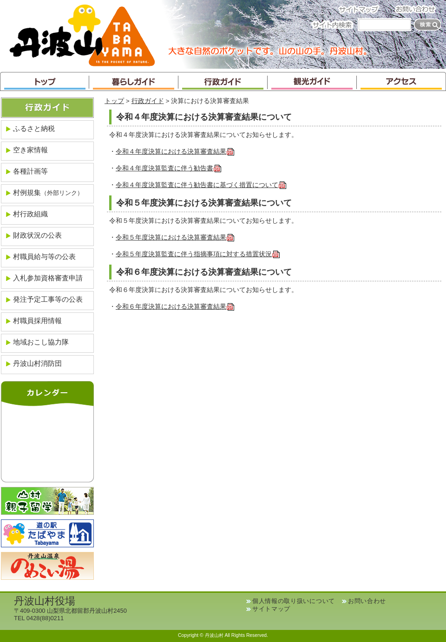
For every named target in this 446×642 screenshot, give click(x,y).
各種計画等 (30, 171)
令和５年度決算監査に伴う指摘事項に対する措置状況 (198, 254)
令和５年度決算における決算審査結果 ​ (175, 237)
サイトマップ (361, 9)
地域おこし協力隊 (41, 342)
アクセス (401, 81)
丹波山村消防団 (37, 363)
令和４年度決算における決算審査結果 (175, 151)
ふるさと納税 (34, 128)
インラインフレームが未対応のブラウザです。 (47, 442)
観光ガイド (312, 81)
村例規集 (48, 192)
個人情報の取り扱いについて (293, 600)
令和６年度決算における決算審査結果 (175, 306)
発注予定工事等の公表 (48, 299)
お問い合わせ (418, 9)
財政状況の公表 (37, 235)
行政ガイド (223, 81)
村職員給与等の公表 (44, 256)
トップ (44, 81)
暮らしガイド (133, 81)
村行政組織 (30, 214)
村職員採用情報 (37, 320)
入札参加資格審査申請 (48, 278)
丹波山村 (82, 34)
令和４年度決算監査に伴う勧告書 (169, 168)
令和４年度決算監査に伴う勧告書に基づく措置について (201, 185)
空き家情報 (30, 150)
